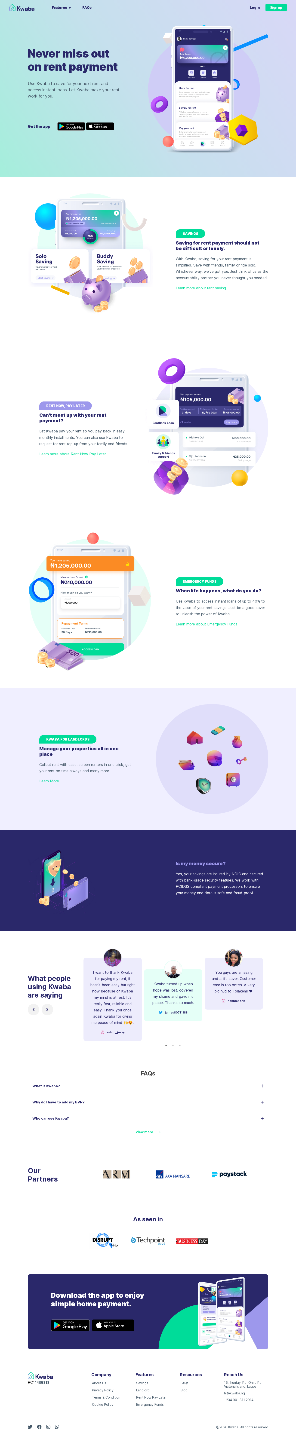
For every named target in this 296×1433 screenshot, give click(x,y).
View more (148, 1132)
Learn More (49, 781)
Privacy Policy (103, 1390)
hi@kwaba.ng (234, 1393)
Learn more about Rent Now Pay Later (72, 454)
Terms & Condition (106, 1397)
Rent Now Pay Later (151, 1397)
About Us (99, 1383)
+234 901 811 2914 (238, 1400)
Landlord (143, 1390)
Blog (184, 1390)
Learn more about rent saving (201, 288)
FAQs (87, 7)
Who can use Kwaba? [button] (148, 1118)
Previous (79, 994)
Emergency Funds (150, 1404)
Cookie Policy (102, 1404)
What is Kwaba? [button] (148, 1086)
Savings (142, 1383)
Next (267, 994)
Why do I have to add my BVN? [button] (148, 1102)
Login (255, 7)
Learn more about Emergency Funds (206, 624)
